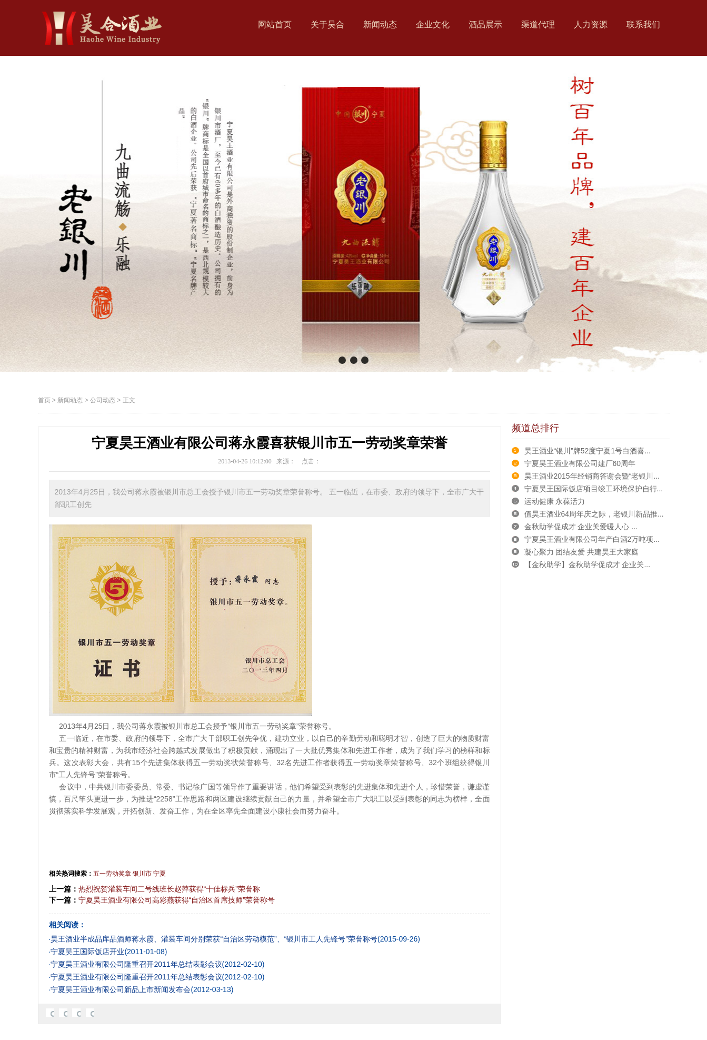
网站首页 (275, 24)
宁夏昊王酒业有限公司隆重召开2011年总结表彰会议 (136, 964)
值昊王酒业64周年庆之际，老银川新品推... (594, 514)
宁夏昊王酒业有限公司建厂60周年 (580, 463)
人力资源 (591, 24)
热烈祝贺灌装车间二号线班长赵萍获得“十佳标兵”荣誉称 (169, 889)
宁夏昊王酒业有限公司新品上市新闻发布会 (121, 989)
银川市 (142, 873)
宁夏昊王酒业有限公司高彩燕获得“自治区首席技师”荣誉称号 (176, 900)
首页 (44, 400)
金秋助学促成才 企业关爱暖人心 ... (581, 526)
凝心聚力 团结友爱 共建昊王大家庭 (581, 552)
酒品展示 (485, 24)
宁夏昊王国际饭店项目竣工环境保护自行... (593, 488)
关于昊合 (327, 24)
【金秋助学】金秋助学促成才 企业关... (587, 564)
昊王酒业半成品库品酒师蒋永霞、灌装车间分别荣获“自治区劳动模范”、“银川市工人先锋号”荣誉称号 (214, 939)
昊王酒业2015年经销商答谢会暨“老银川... (592, 476)
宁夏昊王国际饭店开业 (87, 951)
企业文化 (433, 24)
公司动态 (102, 400)
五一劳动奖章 (112, 873)
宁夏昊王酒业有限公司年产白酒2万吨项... (592, 539)
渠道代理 (538, 24)
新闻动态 (380, 24)
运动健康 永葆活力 (554, 501)
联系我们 (643, 24)
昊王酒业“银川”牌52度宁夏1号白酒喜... (587, 451)
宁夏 (159, 873)
